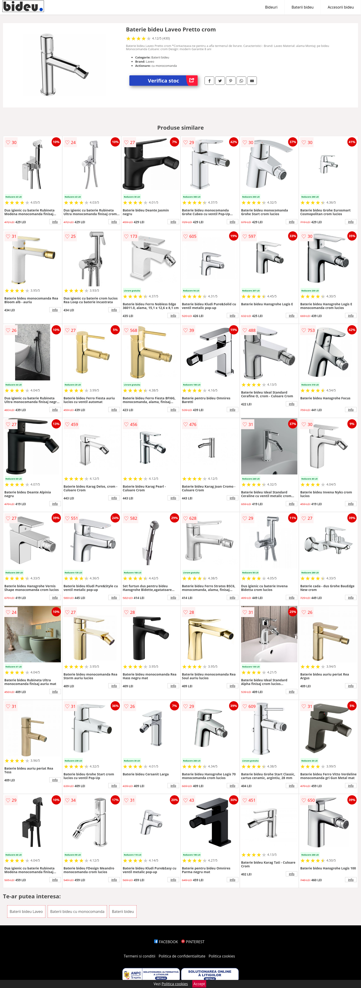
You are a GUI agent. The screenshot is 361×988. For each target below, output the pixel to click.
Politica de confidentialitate (182, 956)
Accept (199, 983)
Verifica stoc (173, 80)
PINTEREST (192, 941)
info (55, 222)
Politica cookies (222, 956)
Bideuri (271, 7)
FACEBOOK (166, 941)
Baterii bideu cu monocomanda (77, 911)
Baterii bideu (303, 7)
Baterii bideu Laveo (26, 911)
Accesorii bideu (341, 7)
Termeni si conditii (140, 956)
